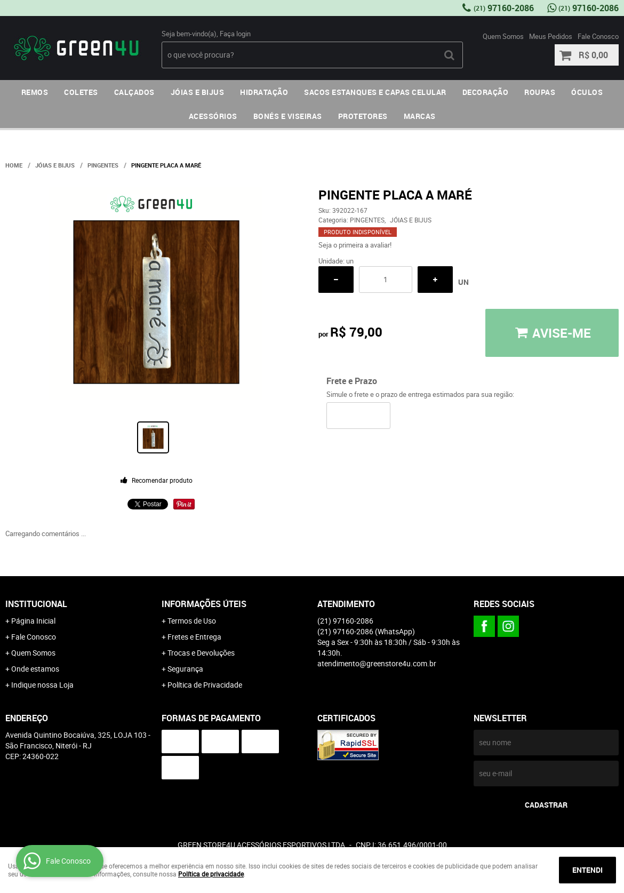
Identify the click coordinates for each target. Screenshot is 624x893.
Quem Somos (503, 36)
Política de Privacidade (204, 685)
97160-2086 (504, 8)
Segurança (185, 669)
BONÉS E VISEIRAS (287, 116)
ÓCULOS (587, 92)
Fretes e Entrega (194, 637)
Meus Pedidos (550, 36)
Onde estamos (35, 669)
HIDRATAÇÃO (264, 92)
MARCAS (420, 116)
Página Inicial (33, 621)
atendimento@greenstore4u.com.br (376, 663)
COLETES (81, 92)
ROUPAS (539, 92)
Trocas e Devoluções (201, 653)
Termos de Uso (191, 621)
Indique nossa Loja (42, 685)
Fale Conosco (598, 36)
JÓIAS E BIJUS (198, 92)
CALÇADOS (134, 92)
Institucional (36, 604)
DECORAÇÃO (485, 92)
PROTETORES (363, 116)
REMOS (35, 92)
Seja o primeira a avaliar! (354, 245)
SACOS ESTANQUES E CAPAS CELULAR (375, 92)
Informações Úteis (204, 604)
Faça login (235, 33)
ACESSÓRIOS (213, 116)
